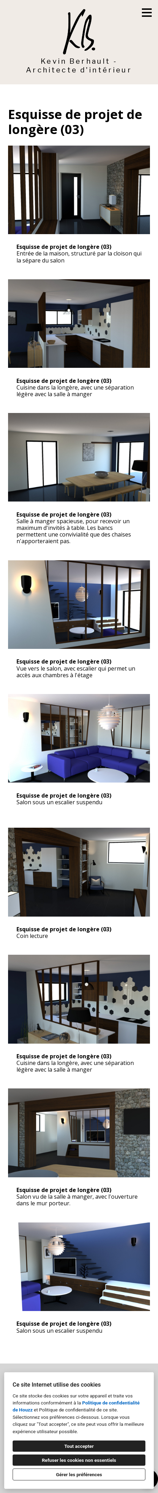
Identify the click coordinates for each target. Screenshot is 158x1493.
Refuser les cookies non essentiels (79, 1460)
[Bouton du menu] (147, 13)
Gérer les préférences (79, 1474)
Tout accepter (79, 1446)
